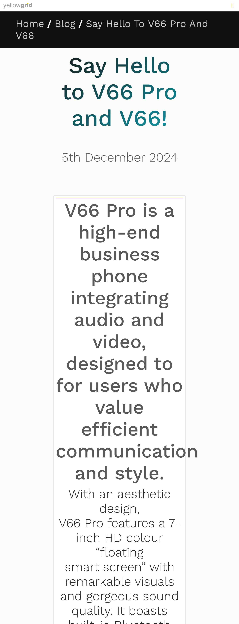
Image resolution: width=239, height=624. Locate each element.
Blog (65, 24)
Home (30, 24)
